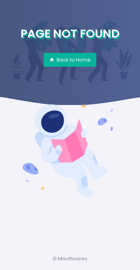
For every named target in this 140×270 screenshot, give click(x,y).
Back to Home (70, 59)
